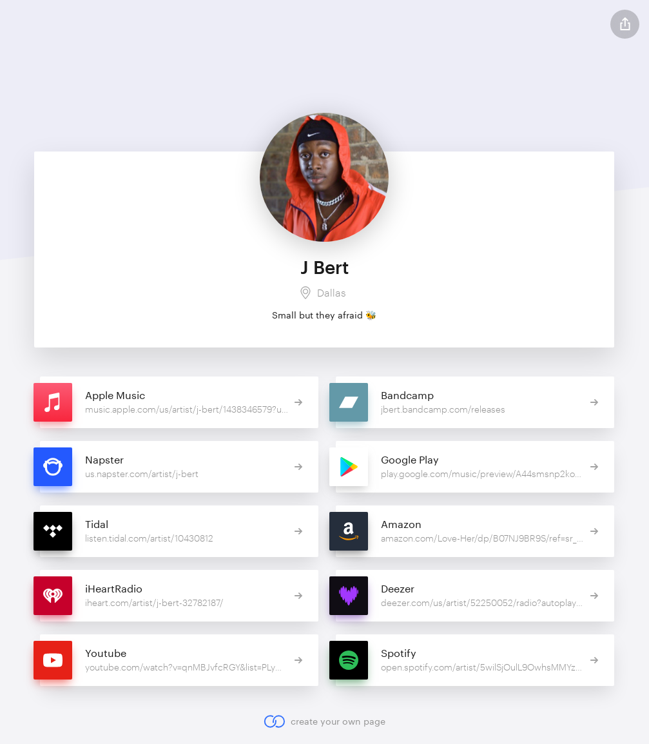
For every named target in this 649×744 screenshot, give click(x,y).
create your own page (324, 721)
